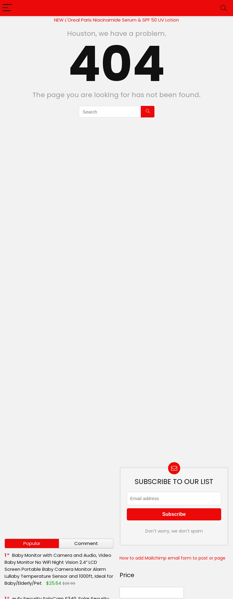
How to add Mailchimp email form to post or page (172, 558)
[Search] (223, 8)
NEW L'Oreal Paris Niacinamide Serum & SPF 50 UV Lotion (116, 20)
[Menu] (7, 8)
